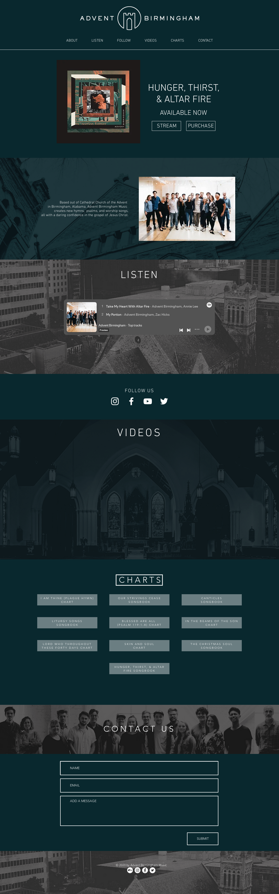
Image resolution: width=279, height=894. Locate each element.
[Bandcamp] (130, 870)
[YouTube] (148, 401)
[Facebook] (131, 401)
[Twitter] (164, 401)
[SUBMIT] (202, 838)
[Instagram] (115, 401)
